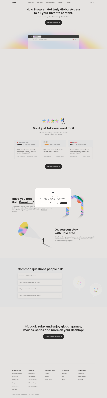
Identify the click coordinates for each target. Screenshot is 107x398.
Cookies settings (44, 203)
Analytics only (54, 203)
